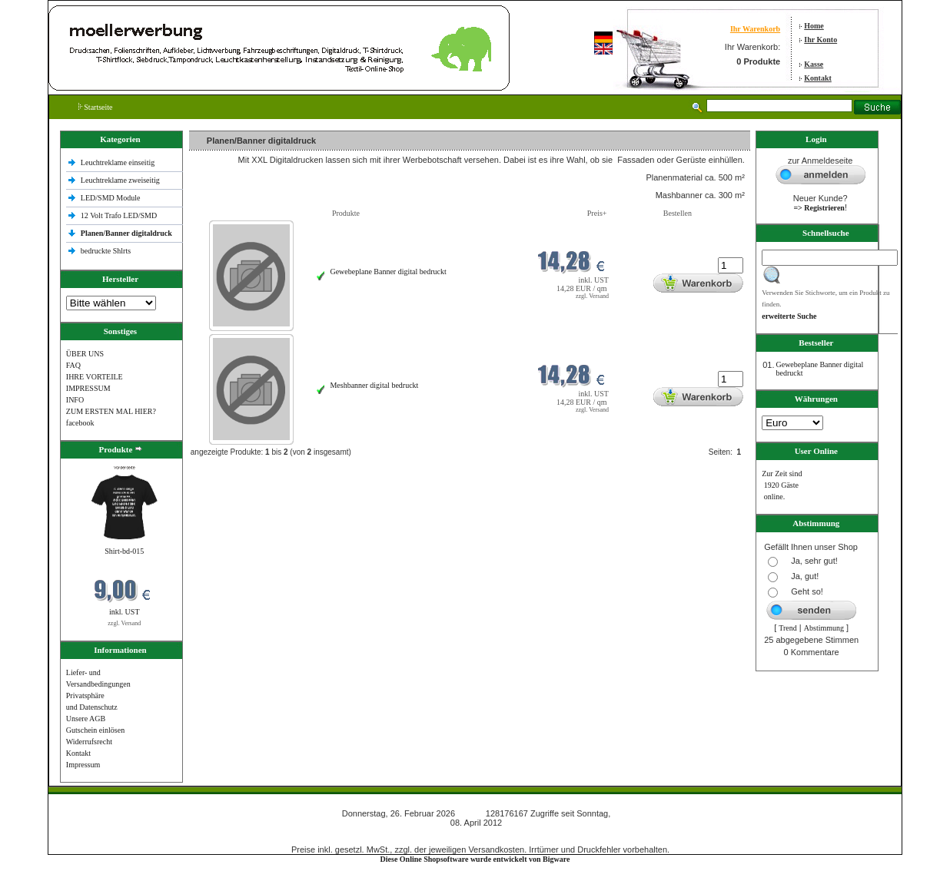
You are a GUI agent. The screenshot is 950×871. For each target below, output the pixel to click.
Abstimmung (824, 628)
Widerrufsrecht (89, 741)
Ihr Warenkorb (755, 29)
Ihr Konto (820, 39)
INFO (75, 400)
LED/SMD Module (111, 198)
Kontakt (818, 78)
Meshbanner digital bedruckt (374, 385)
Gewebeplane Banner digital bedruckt (388, 271)
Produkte (346, 213)
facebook (80, 423)
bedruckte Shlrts (106, 251)
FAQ (73, 365)
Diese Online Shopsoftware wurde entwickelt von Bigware (475, 859)
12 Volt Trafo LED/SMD (119, 215)
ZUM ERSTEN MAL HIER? (111, 411)
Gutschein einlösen (95, 730)
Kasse (813, 64)
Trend (788, 628)
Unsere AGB (85, 718)
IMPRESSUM (88, 388)
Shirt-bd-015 (124, 551)
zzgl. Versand (124, 623)
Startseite (95, 107)
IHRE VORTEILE (94, 377)
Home (814, 26)
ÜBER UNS (85, 353)
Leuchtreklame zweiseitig (121, 180)
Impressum (83, 764)
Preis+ (597, 213)
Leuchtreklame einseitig (119, 162)
